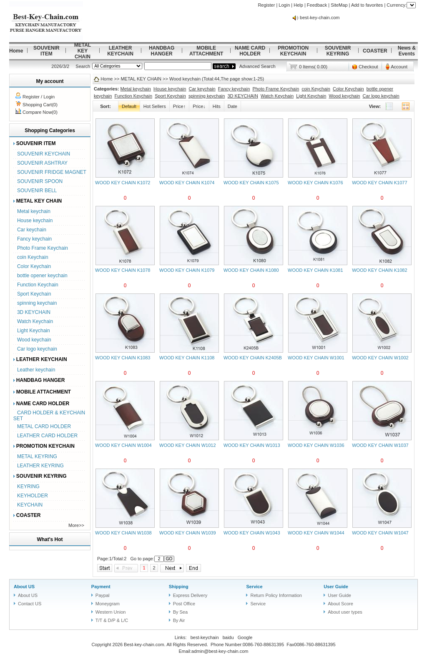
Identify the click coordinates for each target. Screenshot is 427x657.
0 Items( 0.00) (313, 66)
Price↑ (179, 106)
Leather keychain (36, 370)
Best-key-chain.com (144, 644)
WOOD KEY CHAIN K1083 (122, 357)
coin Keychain (32, 257)
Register (266, 5)
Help (298, 5)
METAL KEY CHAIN (82, 51)
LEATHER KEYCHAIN (120, 51)
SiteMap (339, 5)
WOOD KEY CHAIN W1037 (380, 445)
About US (24, 586)
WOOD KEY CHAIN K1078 (122, 270)
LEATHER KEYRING (40, 466)
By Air (179, 620)
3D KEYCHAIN (33, 312)
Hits (217, 106)
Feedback (317, 5)
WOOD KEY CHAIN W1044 (316, 532)
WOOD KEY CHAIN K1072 (122, 182)
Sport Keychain (34, 294)
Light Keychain (33, 331)
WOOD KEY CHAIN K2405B (253, 357)
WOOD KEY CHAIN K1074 (186, 182)
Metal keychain (33, 211)
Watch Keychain (35, 321)
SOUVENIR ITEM (46, 51)
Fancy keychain (34, 239)
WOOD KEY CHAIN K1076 (315, 182)
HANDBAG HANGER (161, 51)
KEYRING (28, 486)
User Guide (336, 586)
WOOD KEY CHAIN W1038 (123, 532)
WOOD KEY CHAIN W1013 (252, 445)
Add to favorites (367, 5)
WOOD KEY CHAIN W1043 (252, 532)
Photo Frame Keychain (42, 248)
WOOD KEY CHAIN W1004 (123, 445)
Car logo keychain (37, 349)
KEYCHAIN (30, 505)
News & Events (407, 51)
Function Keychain (37, 285)
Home (16, 51)
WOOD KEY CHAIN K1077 (379, 182)
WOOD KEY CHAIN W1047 (380, 532)
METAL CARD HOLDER (44, 426)
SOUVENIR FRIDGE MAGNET (51, 172)
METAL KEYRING (37, 456)
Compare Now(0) (40, 112)
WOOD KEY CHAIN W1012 (187, 445)
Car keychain (31, 230)
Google (245, 637)
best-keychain (205, 637)
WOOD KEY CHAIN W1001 (316, 357)
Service (254, 586)
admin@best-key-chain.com (220, 651)
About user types (345, 611)
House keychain (35, 220)
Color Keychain (34, 266)
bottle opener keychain (42, 275)
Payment (101, 586)
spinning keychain (37, 303)
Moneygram (107, 603)
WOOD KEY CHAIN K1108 (186, 357)
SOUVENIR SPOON (40, 181)
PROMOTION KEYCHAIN (293, 51)
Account (399, 66)
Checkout (368, 66)
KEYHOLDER (32, 496)
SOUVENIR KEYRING (338, 51)
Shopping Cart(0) (40, 104)
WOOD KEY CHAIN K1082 (379, 270)
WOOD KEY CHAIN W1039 (187, 532)
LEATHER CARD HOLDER (47, 436)
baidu (228, 637)
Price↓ (199, 106)
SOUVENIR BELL (37, 190)
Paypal (102, 595)
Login (284, 5)
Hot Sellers (154, 106)
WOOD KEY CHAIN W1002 (380, 357)
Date (232, 106)
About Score (340, 603)
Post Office (184, 603)
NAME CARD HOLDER (250, 51)
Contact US (29, 603)
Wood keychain (34, 340)
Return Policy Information (276, 595)
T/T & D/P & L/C (111, 620)
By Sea (180, 611)
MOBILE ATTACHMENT (206, 51)
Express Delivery (190, 595)
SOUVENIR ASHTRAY (42, 163)
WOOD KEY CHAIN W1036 (316, 445)
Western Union (110, 611)
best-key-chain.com (319, 17)
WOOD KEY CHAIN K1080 (251, 270)
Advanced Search (257, 66)
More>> (76, 525)
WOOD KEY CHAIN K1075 (251, 182)
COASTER (375, 51)
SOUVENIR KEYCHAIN (43, 154)
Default (129, 106)
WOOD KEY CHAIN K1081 (315, 270)
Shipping (178, 586)
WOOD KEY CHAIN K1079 (186, 270)
